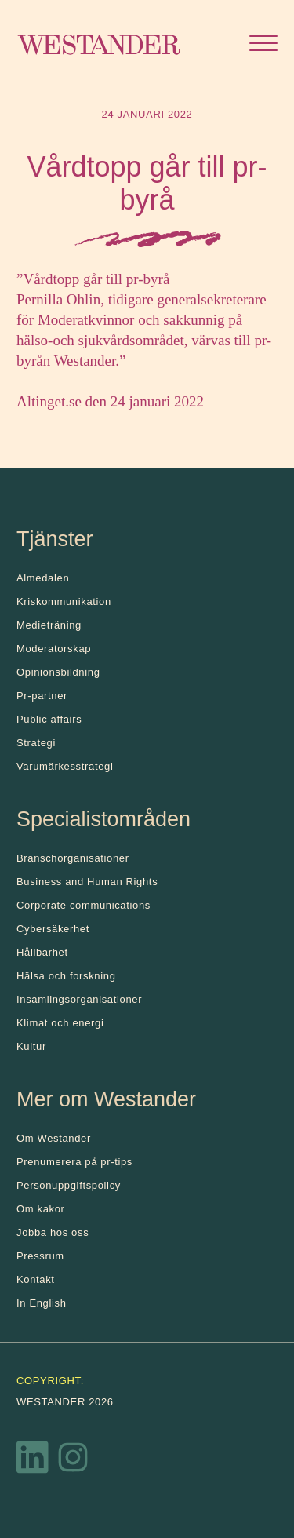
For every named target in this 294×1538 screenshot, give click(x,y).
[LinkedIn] (32, 1461)
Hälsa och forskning (66, 976)
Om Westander (53, 1138)
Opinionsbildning (58, 672)
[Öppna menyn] (263, 45)
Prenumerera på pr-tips (74, 1162)
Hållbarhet (42, 952)
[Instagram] (72, 1461)
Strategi (36, 743)
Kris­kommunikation (63, 601)
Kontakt (35, 1279)
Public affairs (49, 719)
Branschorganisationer (72, 858)
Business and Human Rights (87, 881)
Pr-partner (41, 696)
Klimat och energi (60, 1023)
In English (41, 1303)
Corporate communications (83, 905)
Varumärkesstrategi (64, 766)
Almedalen (42, 578)
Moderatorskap (53, 648)
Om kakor (40, 1209)
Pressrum (40, 1256)
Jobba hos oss (52, 1232)
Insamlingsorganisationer (79, 999)
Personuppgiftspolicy (68, 1185)
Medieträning (49, 625)
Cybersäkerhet (52, 929)
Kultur (31, 1046)
